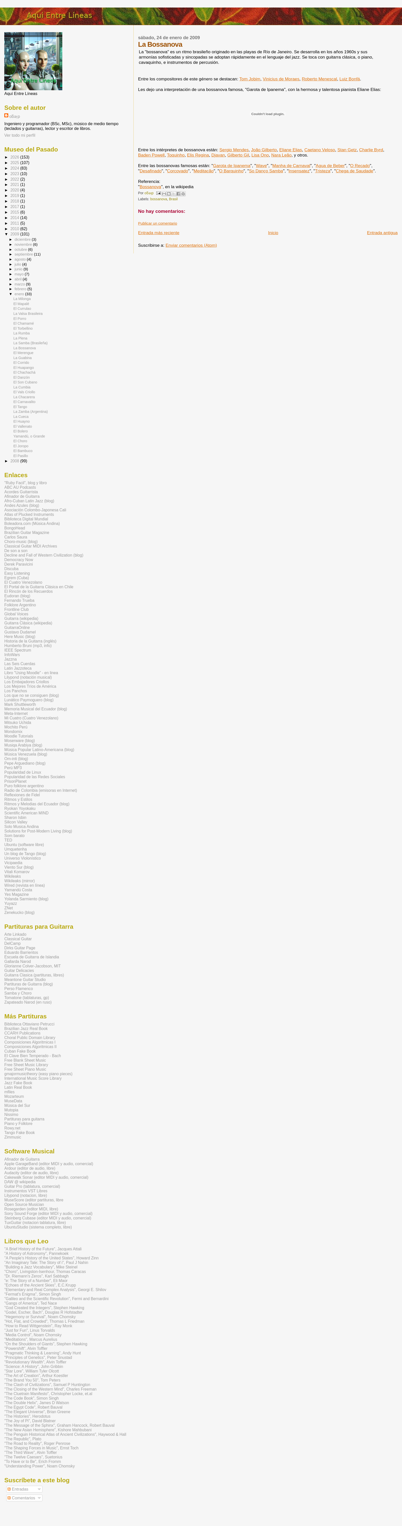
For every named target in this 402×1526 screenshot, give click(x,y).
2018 (15, 201)
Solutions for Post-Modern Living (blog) (38, 831)
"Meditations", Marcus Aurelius (30, 1339)
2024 (15, 168)
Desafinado (151, 170)
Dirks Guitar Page (19, 948)
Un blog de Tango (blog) (25, 854)
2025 (15, 163)
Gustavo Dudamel (20, 632)
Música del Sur (17, 1105)
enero (20, 294)
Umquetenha (15, 849)
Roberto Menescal (319, 78)
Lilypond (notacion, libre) (25, 1195)
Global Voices (16, 614)
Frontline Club (16, 609)
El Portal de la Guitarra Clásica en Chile (38, 587)
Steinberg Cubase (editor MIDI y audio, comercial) (47, 1218)
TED (8, 840)
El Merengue (23, 353)
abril (19, 279)
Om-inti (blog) (16, 759)
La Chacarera (24, 397)
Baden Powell (151, 155)
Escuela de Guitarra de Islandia (31, 957)
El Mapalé (21, 304)
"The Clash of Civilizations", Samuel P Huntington (47, 1385)
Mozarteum (14, 1096)
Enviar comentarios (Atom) (191, 245)
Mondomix (13, 731)
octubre (21, 250)
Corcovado (177, 170)
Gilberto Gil (238, 155)
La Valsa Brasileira (27, 314)
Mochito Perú (15, 727)
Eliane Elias (290, 149)
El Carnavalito (24, 402)
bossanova (158, 199)
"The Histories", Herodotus (27, 1416)
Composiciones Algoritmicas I (30, 1042)
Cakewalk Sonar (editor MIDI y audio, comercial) (46, 1177)
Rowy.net (12, 1128)
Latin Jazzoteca (17, 668)
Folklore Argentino (20, 605)
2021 (15, 184)
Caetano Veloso (319, 149)
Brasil (173, 199)
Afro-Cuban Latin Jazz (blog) (29, 501)
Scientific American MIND (26, 813)
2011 (15, 223)
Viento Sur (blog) (19, 867)
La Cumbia (21, 387)
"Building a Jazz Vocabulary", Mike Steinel (40, 1267)
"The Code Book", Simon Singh (31, 1398)
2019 (15, 195)
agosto (21, 259)
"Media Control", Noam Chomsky (33, 1335)
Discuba (11, 569)
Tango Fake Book (19, 1132)
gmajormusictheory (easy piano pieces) (38, 1074)
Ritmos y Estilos (18, 799)
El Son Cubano (25, 382)
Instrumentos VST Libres (25, 1191)
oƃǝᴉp (14, 116)
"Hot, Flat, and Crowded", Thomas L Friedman (44, 1321)
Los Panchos (15, 691)
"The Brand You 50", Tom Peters (32, 1380)
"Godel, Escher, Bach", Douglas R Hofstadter (43, 1312)
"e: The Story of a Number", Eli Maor (36, 1280)
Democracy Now (18, 560)
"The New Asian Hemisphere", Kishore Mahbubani (47, 1430)
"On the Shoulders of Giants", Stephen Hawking (45, 1344)
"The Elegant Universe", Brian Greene (37, 1412)
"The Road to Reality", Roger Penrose (37, 1443)
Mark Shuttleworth (20, 704)
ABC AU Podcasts (20, 487)
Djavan (218, 155)
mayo (20, 274)
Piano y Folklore (18, 1123)
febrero (21, 289)
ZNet (8, 908)
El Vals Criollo (24, 392)
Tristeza (322, 170)
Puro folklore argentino (24, 786)
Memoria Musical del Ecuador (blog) (35, 709)
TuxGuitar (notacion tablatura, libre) (35, 1222)
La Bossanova (24, 348)
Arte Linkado (15, 934)
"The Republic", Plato (22, 1439)
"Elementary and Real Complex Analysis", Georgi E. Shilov (55, 1290)
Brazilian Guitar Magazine (26, 532)
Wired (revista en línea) (24, 885)
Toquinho (176, 155)
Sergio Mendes (233, 149)
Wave (261, 165)
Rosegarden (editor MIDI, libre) (31, 1209)
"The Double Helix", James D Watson (36, 1403)
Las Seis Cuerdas (19, 664)
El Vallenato (22, 426)
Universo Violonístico (22, 858)
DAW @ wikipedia (19, 1182)
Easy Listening (17, 573)
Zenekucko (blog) (19, 912)
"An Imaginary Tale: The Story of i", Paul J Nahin (46, 1262)
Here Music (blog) (19, 636)
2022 (15, 179)
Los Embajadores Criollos (26, 682)
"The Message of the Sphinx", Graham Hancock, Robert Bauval (59, 1425)
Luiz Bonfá (349, 78)
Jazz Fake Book (18, 1083)
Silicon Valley (15, 822)
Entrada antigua (382, 232)
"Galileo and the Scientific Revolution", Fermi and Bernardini (56, 1299)
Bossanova (150, 186)
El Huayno (21, 421)
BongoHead (14, 528)
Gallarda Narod (17, 961)
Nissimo (11, 1114)
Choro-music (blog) (21, 541)
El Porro (19, 319)
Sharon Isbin (15, 817)
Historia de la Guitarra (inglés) (30, 641)
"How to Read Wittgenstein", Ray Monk (38, 1326)
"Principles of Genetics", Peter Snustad (38, 1357)
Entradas (18, 1489)
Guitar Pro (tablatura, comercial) (32, 1186)
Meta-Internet (16, 713)
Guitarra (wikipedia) (21, 618)
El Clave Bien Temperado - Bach (32, 1056)
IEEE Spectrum (17, 650)
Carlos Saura (15, 537)
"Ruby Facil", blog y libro (25, 483)
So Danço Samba (266, 170)
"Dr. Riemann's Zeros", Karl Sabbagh (36, 1276)
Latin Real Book (18, 1087)
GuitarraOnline (17, 627)
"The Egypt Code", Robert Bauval (33, 1407)
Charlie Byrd (371, 149)
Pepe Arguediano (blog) (24, 763)
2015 (15, 212)
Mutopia (11, 1110)
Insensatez (299, 170)
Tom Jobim (250, 78)
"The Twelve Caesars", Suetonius (33, 1457)
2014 (15, 218)
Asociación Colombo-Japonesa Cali (35, 510)
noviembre (24, 244)
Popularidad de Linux (22, 772)
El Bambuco (22, 451)
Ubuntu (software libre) (24, 845)
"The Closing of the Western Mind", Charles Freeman (50, 1389)
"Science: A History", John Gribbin (33, 1366)
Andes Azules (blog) (21, 505)
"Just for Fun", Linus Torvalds (29, 1330)
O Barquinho (231, 170)
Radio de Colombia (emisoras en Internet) (40, 790)
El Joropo (20, 446)
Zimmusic (12, 1137)
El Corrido (21, 363)
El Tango (20, 407)
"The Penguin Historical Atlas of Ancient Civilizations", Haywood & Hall (65, 1434)
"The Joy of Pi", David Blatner (30, 1421)
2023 (15, 174)
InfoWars (12, 655)
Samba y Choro (17, 993)
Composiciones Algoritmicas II (30, 1047)
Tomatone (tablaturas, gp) (26, 998)
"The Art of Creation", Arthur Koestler (36, 1375)
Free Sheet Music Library (26, 1065)
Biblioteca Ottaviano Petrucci (29, 1024)
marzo (20, 284)
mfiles (9, 1092)
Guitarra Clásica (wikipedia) (28, 623)
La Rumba (21, 333)
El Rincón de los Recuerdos (28, 591)
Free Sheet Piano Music (25, 1069)
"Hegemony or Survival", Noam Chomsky (40, 1317)
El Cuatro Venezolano (23, 582)
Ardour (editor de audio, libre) (29, 1168)
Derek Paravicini (18, 564)
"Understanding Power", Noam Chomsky (39, 1466)
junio (19, 269)
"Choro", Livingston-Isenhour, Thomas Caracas (45, 1271)
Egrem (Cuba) (16, 578)
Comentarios (21, 1498)
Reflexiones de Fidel (22, 795)
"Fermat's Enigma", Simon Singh (32, 1294)
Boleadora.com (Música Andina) (32, 523)
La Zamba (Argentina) (30, 412)
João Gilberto (264, 149)
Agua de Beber (330, 165)
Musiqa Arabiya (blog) (23, 745)
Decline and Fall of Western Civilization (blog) (43, 555)
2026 (15, 157)
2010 (15, 229)
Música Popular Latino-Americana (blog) (39, 750)
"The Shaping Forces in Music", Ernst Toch (41, 1448)
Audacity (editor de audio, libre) (31, 1173)
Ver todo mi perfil (19, 135)
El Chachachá (24, 372)
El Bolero (20, 431)
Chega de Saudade (354, 170)
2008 (15, 461)
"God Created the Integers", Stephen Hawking (44, 1308)
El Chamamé (23, 323)
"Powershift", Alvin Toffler (25, 1348)
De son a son (15, 551)
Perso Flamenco (18, 989)
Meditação (203, 170)
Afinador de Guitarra (21, 496)
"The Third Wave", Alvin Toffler (30, 1452)
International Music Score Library (33, 1078)
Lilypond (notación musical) (28, 677)
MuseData (13, 1101)
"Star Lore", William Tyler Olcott (31, 1371)
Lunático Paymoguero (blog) (29, 700)
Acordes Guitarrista (21, 492)
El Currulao (22, 309)
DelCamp (12, 943)
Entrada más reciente (158, 232)
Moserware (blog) (19, 741)
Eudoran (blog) (17, 596)
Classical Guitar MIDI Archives (30, 546)
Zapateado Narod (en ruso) (28, 1002)
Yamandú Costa (18, 890)
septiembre (24, 254)
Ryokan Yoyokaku (19, 808)
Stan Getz (347, 149)
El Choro (20, 441)
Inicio (273, 232)
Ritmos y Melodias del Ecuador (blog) (36, 804)
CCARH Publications (22, 1033)
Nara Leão (281, 155)
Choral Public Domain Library (29, 1038)
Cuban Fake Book (20, 1051)
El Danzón (21, 377)
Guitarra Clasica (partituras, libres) (34, 975)
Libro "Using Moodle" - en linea (31, 673)
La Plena (20, 338)
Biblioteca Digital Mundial (26, 519)
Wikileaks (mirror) (19, 881)
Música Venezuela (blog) (25, 754)
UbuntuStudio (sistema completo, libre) (38, 1227)
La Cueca (20, 417)
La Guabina (22, 358)
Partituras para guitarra (24, 1119)
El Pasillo (20, 456)
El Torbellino (22, 328)
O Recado (360, 165)
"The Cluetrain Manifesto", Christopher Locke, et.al (48, 1394)
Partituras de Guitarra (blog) (28, 984)
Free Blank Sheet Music (25, 1060)
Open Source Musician (24, 1204)
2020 (15, 190)
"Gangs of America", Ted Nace (30, 1303)
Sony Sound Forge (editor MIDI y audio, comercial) (48, 1213)
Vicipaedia (13, 863)
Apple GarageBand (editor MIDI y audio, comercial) (48, 1164)
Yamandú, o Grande (29, 436)
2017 (15, 207)
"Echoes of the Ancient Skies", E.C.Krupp (40, 1285)
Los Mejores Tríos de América (30, 686)
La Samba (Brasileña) (30, 343)
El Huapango (23, 368)
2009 (15, 234)
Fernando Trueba (19, 600)
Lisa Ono (260, 155)
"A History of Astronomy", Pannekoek (36, 1253)
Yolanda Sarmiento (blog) (26, 899)
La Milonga (22, 299)
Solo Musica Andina (21, 826)
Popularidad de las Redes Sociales (34, 777)
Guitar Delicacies (19, 970)
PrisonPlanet (15, 781)
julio (18, 264)
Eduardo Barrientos (21, 952)
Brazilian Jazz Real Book (25, 1028)
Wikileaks (12, 876)
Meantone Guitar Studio (25, 979)
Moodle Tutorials (18, 736)
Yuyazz (10, 903)
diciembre (23, 239)
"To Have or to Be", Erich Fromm (32, 1461)
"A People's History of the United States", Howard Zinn (51, 1258)
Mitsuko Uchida (17, 722)
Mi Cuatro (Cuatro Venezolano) (31, 718)
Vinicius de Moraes (281, 78)
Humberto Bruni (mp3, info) (28, 646)
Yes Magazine (16, 894)
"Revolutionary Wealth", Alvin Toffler (35, 1362)
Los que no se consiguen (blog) (31, 695)
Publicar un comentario (157, 223)
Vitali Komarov (16, 872)
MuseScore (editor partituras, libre (33, 1200)
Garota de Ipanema (231, 165)
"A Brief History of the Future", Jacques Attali (43, 1249)
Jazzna (10, 659)
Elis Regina (198, 155)
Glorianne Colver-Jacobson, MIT (32, 966)
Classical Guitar (18, 939)
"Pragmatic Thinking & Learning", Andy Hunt (42, 1353)
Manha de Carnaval (291, 165)
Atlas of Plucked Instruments (29, 514)
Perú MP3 (13, 768)
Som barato (14, 835)
